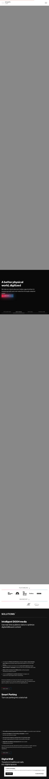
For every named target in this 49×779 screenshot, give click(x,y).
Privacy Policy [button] (25, 650)
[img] (25, 432)
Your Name (9, 624)
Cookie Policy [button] (37, 770)
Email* (26, 630)
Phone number (9, 630)
